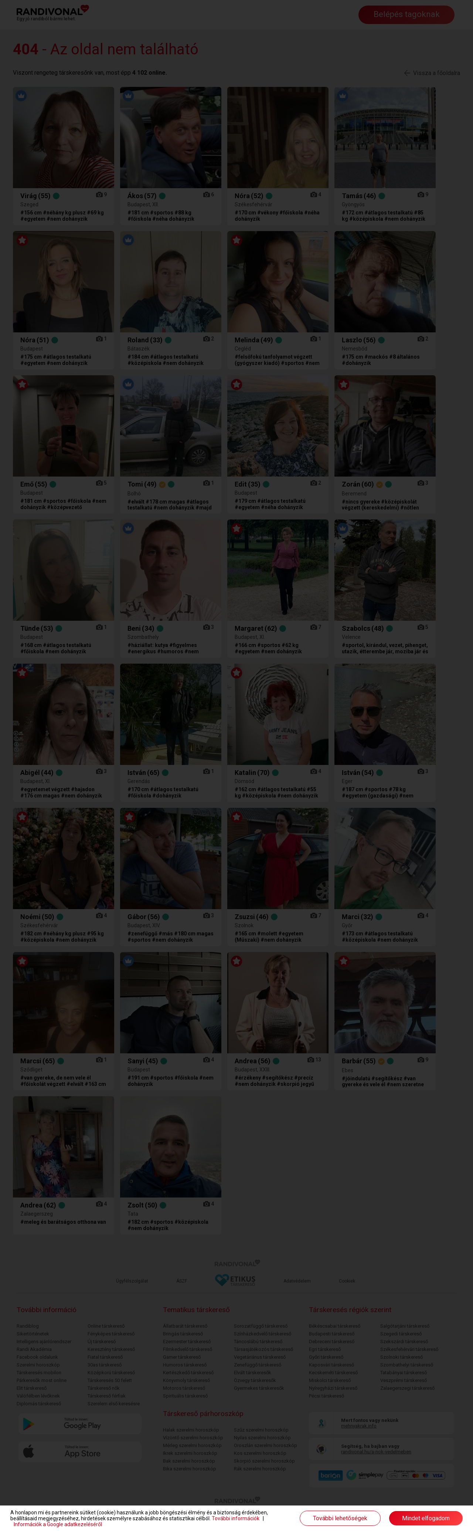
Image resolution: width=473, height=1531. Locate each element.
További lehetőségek (340, 1518)
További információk (235, 1518)
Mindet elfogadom (426, 1518)
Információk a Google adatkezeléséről (58, 1524)
